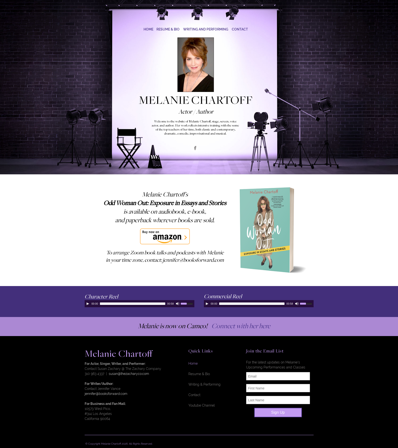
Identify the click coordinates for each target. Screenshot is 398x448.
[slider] (132, 303)
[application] (139, 303)
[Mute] (178, 304)
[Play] (88, 304)
